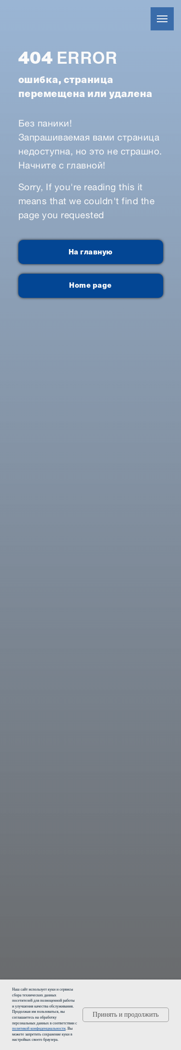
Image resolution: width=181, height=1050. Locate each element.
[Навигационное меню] (162, 18)
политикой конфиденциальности (39, 1028)
